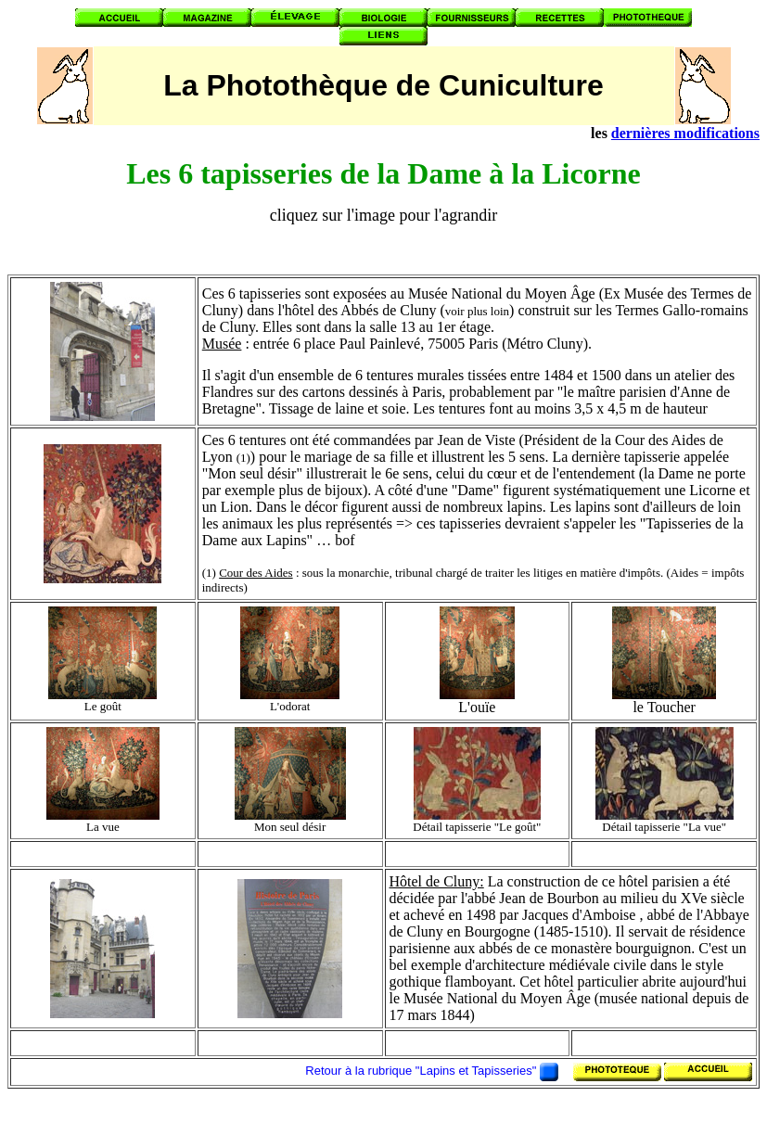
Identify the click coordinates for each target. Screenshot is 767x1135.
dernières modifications (685, 133)
